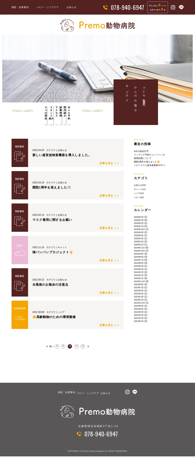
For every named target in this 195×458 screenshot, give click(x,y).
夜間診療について (142, 158)
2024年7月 (139, 260)
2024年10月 (139, 251)
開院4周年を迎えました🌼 (147, 161)
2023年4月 (139, 293)
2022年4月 (139, 315)
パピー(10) (139, 197)
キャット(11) (140, 189)
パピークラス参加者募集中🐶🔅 (150, 165)
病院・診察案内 (20, 7)
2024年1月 (139, 278)
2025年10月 (139, 229)
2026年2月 (139, 223)
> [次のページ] (90, 346)
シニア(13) (139, 193)
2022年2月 (139, 321)
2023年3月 (139, 297)
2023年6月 (139, 290)
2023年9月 (139, 284)
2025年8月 (139, 232)
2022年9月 (139, 306)
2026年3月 (139, 220)
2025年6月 (139, 235)
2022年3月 (139, 318)
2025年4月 (139, 238)
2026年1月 (139, 226)
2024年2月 (139, 275)
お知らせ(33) (140, 185)
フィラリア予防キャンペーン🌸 (149, 154)
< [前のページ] (45, 346)
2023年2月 (139, 300)
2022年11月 (139, 303)
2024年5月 (139, 266)
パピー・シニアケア (48, 7)
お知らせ (71, 7)
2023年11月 (139, 281)
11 (77, 346)
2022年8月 (139, 309)
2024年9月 (139, 254)
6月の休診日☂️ (141, 151)
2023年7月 (139, 287)
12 (84, 346)
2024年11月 (139, 248)
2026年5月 (139, 217)
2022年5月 (139, 312)
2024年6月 (139, 263)
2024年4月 (139, 269)
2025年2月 (139, 244)
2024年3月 (139, 272)
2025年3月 (139, 241)
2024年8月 (139, 257)
